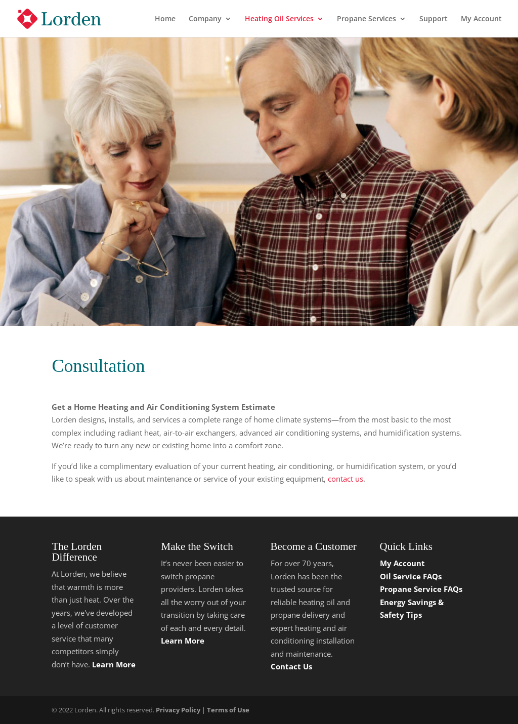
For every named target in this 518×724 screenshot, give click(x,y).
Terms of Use (228, 709)
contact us (344, 479)
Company (205, 19)
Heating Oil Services (279, 19)
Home (165, 19)
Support (433, 19)
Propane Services (366, 19)
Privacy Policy (178, 709)
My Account (481, 19)
